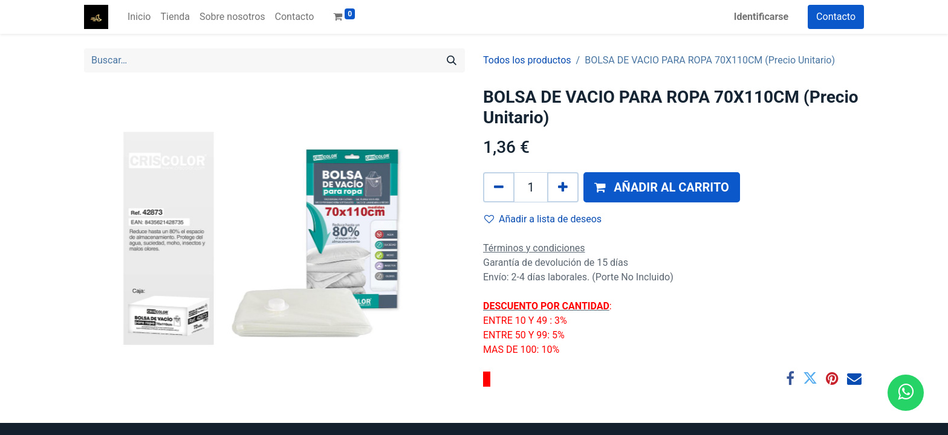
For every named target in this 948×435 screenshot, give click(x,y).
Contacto (835, 16)
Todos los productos (527, 60)
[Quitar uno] (499, 187)
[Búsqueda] (451, 60)
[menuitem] (139, 17)
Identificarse (761, 16)
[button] (661, 187)
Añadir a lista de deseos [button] (543, 219)
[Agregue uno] (563, 187)
